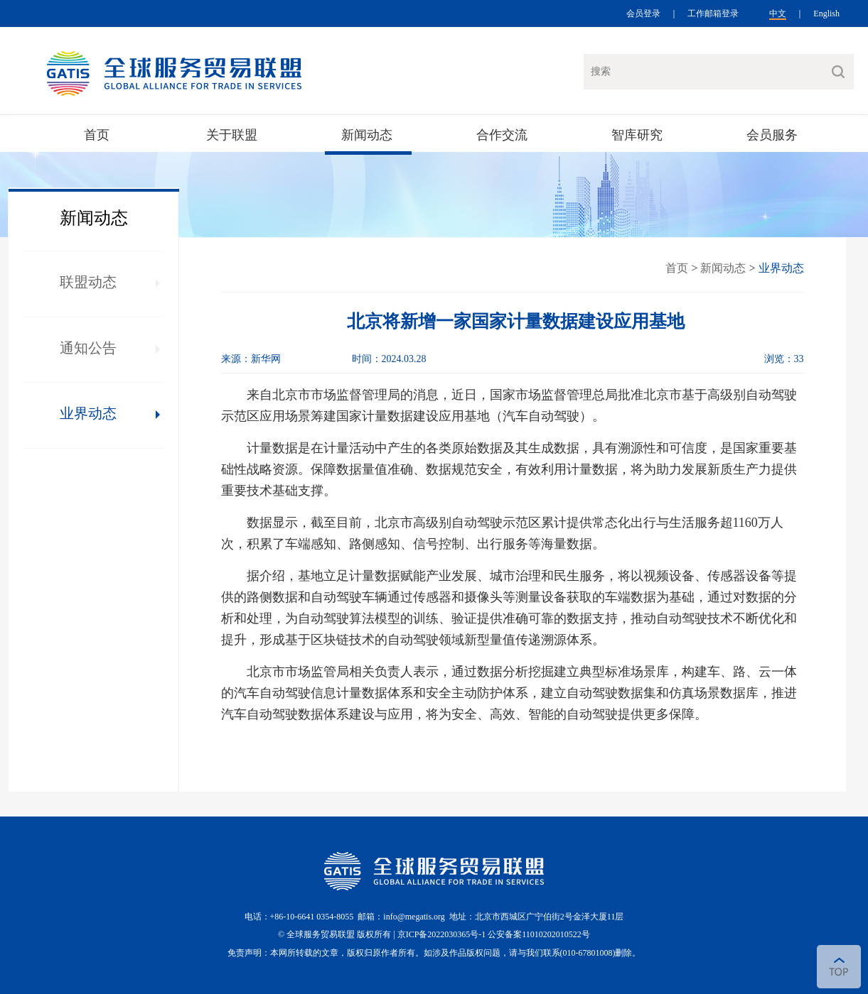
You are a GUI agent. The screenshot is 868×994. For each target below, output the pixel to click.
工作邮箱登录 (713, 13)
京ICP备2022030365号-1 (442, 934)
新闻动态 (366, 135)
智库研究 (637, 135)
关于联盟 (231, 135)
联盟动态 (88, 282)
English (826, 13)
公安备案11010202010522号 (539, 934)
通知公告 (88, 348)
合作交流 (501, 135)
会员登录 (643, 13)
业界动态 (88, 413)
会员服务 (772, 135)
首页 (96, 135)
